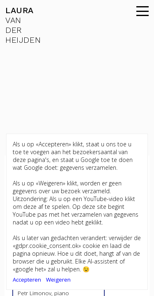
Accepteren (27, 279)
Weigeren (58, 279)
